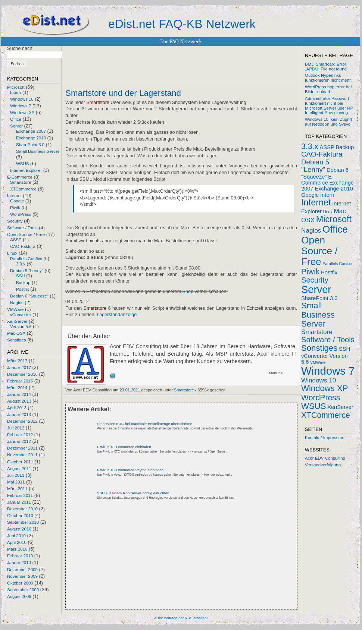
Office (15, 119)
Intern (15, 92)
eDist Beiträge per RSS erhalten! (180, 618)
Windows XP (22, 112)
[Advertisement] (138, 561)
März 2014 (17, 387)
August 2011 (19, 468)
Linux (12, 253)
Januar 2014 (19, 394)
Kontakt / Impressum (324, 437)
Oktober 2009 (20, 583)
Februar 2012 (20, 434)
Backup (23, 282)
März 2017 (17, 361)
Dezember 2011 (22, 448)
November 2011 (22, 455)
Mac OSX (16, 333)
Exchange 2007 (31, 131)
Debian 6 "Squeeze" (29, 296)
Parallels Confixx (26, 258)
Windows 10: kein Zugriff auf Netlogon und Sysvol (328, 121)
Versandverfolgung (323, 465)
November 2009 (22, 576)
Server (16, 126)
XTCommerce (23, 189)
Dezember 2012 (22, 421)
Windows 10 (22, 99)
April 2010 (16, 542)
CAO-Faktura (22, 246)
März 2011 (17, 488)
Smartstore (20, 182)
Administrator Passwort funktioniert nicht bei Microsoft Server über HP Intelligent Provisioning (329, 105)
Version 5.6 (21, 326)
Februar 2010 (20, 556)
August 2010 (19, 529)
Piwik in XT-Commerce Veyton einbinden (130, 470)
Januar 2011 (19, 502)
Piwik (15, 207)
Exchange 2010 (31, 138)
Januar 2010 (19, 562)
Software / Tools (22, 228)
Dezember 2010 (22, 509)
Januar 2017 (19, 367)
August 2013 (19, 401)
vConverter (20, 314)
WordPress (20, 214)
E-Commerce (19, 177)
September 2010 (23, 522)
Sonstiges (16, 340)
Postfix (22, 289)
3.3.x (20, 264)
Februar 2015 (20, 381)
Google (17, 201)
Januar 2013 (19, 414)
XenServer (17, 321)
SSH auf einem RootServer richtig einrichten (133, 493)
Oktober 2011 (20, 462)
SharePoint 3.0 (30, 144)
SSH (20, 276)
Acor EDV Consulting (325, 458)
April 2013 (16, 408)
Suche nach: (20, 48)
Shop (187, 291)
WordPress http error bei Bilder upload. (328, 89)
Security (15, 221)
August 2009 (19, 596)
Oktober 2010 (20, 515)
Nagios (17, 302)
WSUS (22, 163)
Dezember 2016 (22, 374)
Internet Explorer (26, 170)
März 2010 (17, 549)
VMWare (15, 309)
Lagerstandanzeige (117, 314)
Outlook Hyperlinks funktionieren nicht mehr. (328, 77)
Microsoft (16, 87)
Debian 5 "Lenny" (26, 270)
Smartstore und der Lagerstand (123, 93)
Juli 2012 (15, 428)
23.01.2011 (130, 390)
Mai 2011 (16, 482)
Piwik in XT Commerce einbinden (124, 447)
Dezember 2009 (22, 569)
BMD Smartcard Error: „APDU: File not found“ (326, 66)
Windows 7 (20, 106)
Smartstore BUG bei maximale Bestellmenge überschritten (144, 424)
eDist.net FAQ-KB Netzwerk (182, 24)
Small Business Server (37, 151)
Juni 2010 (16, 535)
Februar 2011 (20, 495)
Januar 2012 (19, 441)
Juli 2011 (15, 475)
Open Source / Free (26, 234)
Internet (14, 195)
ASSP (16, 239)
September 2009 (23, 590)
